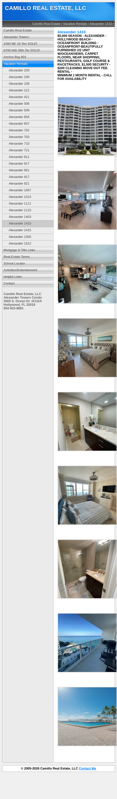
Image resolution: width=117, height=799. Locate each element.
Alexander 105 (19, 77)
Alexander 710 (19, 143)
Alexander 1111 (20, 203)
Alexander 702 (19, 130)
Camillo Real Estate (46, 24)
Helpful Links (13, 277)
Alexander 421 (19, 97)
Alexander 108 (19, 84)
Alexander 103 (19, 70)
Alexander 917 (19, 177)
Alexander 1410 (101, 24)
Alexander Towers (16, 37)
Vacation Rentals (75, 24)
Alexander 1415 (20, 230)
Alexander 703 (19, 137)
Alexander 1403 (20, 217)
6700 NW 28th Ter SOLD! (22, 50)
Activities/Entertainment (20, 270)
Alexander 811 (19, 157)
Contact (9, 283)
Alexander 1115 (20, 210)
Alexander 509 (19, 110)
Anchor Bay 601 (15, 57)
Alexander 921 (19, 183)
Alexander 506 (19, 104)
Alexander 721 (19, 150)
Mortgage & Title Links (19, 250)
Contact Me (87, 768)
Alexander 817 (19, 163)
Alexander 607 (19, 123)
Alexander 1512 (20, 243)
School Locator (14, 263)
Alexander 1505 (20, 237)
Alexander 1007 (20, 190)
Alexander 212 (19, 90)
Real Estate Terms (17, 257)
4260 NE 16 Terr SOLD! (20, 44)
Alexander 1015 (20, 197)
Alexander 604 (19, 117)
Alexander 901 (19, 170)
